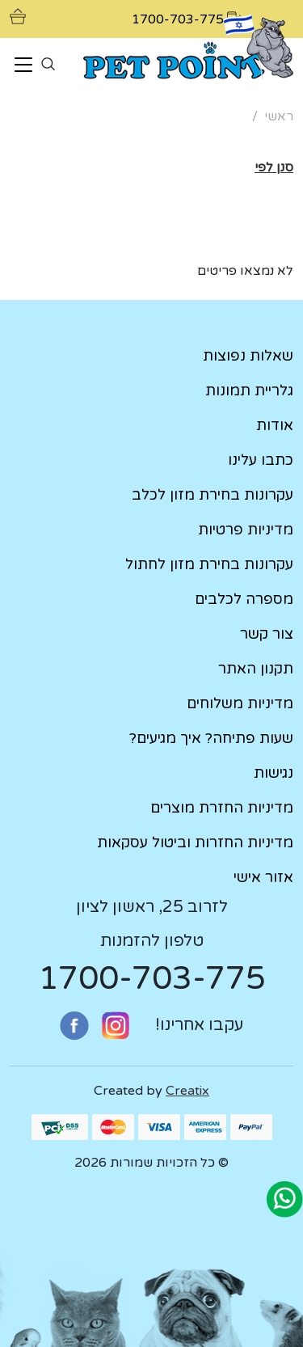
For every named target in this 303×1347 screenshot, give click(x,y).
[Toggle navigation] (23, 65)
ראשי (278, 116)
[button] (274, 167)
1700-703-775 (152, 978)
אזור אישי (263, 877)
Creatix (187, 1091)
